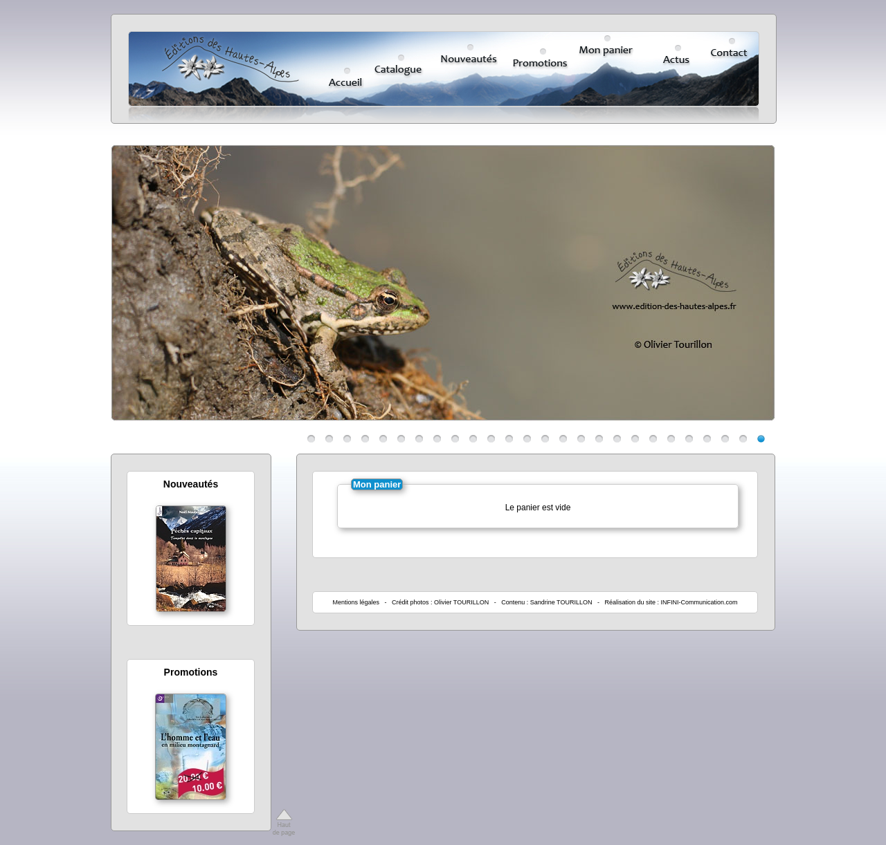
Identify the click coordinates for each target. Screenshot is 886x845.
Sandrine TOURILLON (561, 602)
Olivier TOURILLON (461, 602)
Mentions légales (355, 602)
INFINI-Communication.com (699, 602)
